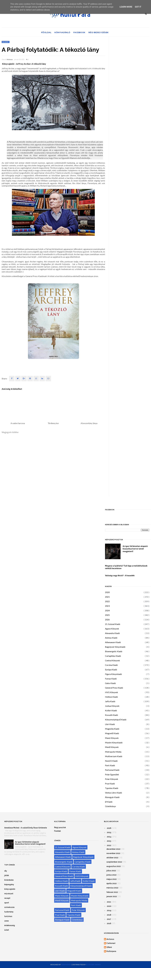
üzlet (6, 930)
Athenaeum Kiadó (113, 642)
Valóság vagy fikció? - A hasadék (120, 576)
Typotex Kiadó (111, 788)
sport (6, 903)
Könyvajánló (62, 32)
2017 (109, 919)
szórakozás (9, 907)
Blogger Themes (93, 964)
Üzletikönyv (110, 806)
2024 (107, 610)
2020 (107, 592)
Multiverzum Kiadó (113, 756)
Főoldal (46, 32)
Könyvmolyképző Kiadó (115, 719)
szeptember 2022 (114, 862)
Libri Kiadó (110, 724)
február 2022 (112, 892)
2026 (107, 619)
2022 (107, 601)
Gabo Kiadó (110, 683)
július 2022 (111, 871)
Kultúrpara (111, 951)
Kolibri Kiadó (111, 710)
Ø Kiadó (108, 801)
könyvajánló (9, 889)
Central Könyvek (112, 660)
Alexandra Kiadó (112, 633)
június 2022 (111, 875)
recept (7, 898)
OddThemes (66, 964)
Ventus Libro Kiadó (113, 792)
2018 (109, 915)
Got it (138, 7)
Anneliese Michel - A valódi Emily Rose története (25, 828)
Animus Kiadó (111, 637)
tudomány (8, 912)
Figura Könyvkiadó (113, 674)
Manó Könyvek (112, 738)
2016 (109, 923)
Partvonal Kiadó (112, 770)
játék (6, 875)
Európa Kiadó (111, 669)
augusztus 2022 (113, 866)
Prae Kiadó (110, 783)
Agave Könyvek (112, 628)
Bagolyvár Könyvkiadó (115, 647)
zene (6, 921)
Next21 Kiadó (111, 761)
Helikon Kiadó (111, 697)
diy (5, 871)
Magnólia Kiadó (112, 728)
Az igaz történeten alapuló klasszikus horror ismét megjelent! (135, 548)
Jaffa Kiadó (110, 701)
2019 (109, 910)
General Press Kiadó (114, 687)
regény (5, 42)
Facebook (79, 32)
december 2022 (113, 849)
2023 (107, 606)
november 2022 (113, 853)
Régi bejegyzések (98, 32)
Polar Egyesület (112, 774)
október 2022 (112, 858)
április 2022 (111, 883)
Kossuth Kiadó (111, 715)
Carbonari (111, 943)
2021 (107, 597)
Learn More (126, 7)
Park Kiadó (110, 765)
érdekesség (9, 925)
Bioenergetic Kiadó (113, 651)
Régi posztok (60, 827)
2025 (107, 615)
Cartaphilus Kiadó (113, 656)
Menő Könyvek (112, 747)
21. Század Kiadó (112, 624)
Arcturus (10, 59)
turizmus (8, 916)
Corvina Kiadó (111, 665)
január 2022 (111, 896)
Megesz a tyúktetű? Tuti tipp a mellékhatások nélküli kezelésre (126, 567)
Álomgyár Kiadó (112, 797)
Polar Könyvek (111, 779)
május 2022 (111, 879)
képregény (9, 884)
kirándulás (9, 880)
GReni (109, 947)
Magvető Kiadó (112, 733)
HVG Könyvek (111, 692)
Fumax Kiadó (111, 678)
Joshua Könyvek (112, 706)
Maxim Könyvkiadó (114, 742)
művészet (8, 894)
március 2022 (112, 888)
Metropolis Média (113, 751)
